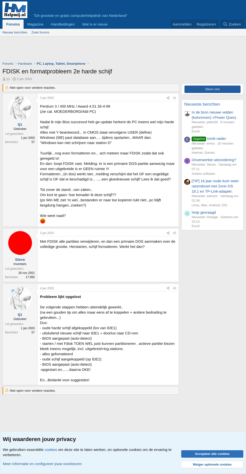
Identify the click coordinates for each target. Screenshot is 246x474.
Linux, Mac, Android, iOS (209, 205)
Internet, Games (203, 152)
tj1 (8, 79)
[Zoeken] (232, 24)
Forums (13, 24)
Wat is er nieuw (94, 24)
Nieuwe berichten (14, 32)
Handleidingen (63, 24)
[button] (111, 24)
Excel (196, 131)
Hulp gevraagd (204, 212)
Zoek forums (40, 32)
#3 (174, 288)
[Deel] (168, 98)
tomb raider (209, 138)
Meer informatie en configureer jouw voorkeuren (42, 464)
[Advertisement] (92, 50)
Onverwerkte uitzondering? (214, 160)
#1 (174, 98)
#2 (174, 233)
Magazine (35, 24)
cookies (50, 449)
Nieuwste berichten (202, 104)
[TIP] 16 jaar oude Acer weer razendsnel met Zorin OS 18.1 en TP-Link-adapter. (215, 186)
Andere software (203, 174)
